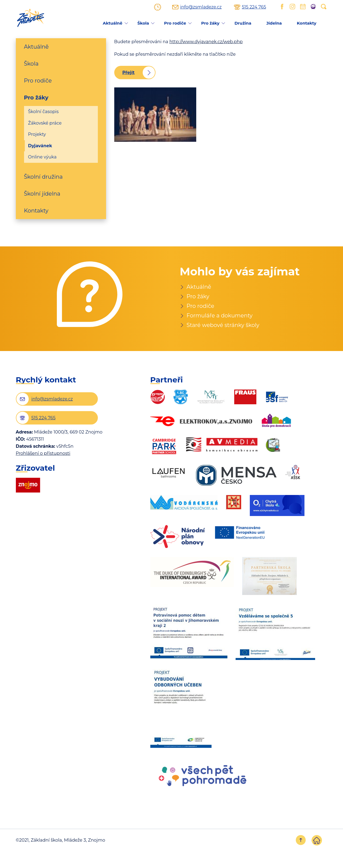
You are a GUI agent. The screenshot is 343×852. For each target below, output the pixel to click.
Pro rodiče (175, 23)
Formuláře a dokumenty (220, 316)
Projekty (37, 134)
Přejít (128, 72)
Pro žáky (210, 23)
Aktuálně (112, 23)
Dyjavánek (40, 145)
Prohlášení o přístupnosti (43, 454)
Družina (242, 23)
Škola (143, 23)
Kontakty (306, 23)
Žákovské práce (45, 123)
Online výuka (42, 157)
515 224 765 (254, 7)
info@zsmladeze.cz (201, 7)
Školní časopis (43, 111)
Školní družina (43, 176)
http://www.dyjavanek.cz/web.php (206, 41)
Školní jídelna (42, 193)
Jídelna (274, 23)
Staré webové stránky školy (223, 325)
